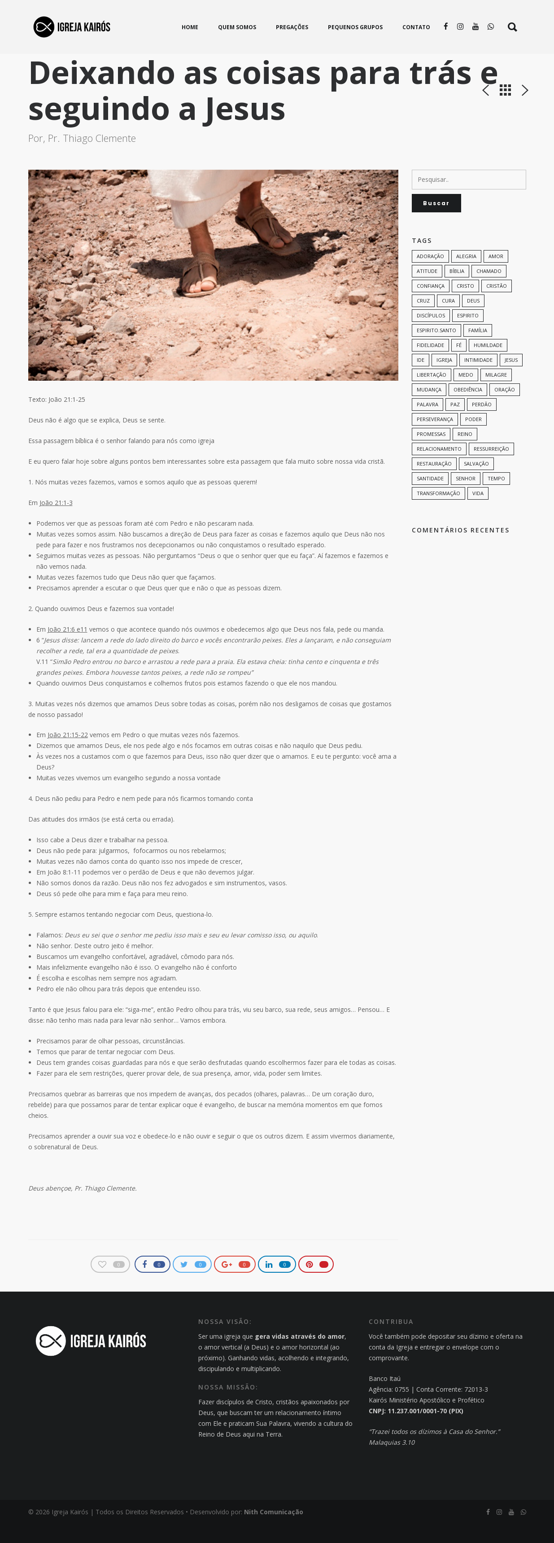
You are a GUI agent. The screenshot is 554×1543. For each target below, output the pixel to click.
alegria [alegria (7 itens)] (466, 275)
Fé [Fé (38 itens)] (459, 363)
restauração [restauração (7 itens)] (434, 482)
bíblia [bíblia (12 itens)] (456, 289)
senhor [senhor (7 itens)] (465, 497)
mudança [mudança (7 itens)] (429, 408)
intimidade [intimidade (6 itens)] (478, 378)
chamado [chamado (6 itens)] (489, 289)
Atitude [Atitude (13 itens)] (427, 289)
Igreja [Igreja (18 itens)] (444, 378)
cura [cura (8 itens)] (448, 319)
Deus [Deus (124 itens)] (473, 319)
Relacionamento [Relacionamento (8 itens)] (439, 467)
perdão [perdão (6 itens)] (482, 423)
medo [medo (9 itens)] (465, 393)
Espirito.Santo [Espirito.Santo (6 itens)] (436, 349)
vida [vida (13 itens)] (478, 512)
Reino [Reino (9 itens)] (465, 452)
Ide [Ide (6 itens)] (420, 378)
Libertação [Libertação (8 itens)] (431, 393)
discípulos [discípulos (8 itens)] (431, 334)
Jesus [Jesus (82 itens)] (511, 378)
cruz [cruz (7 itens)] (423, 319)
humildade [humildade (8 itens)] (488, 363)
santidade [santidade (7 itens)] (430, 497)
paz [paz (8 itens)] (455, 423)
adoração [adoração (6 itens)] (430, 275)
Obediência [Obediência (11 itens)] (468, 408)
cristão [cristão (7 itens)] (496, 304)
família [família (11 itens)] (477, 349)
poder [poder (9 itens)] (473, 438)
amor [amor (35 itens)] (496, 275)
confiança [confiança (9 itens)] (431, 304)
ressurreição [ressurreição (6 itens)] (491, 467)
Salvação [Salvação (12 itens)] (476, 482)
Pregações (118, 60)
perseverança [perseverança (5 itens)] (435, 438)
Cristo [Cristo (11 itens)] (465, 304)
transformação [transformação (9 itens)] (438, 512)
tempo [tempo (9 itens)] (496, 497)
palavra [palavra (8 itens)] (427, 423)
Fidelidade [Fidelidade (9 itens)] (430, 363)
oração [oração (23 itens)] (504, 408)
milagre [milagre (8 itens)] (496, 393)
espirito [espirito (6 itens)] (468, 334)
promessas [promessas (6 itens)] (431, 452)
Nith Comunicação (273, 1530)
